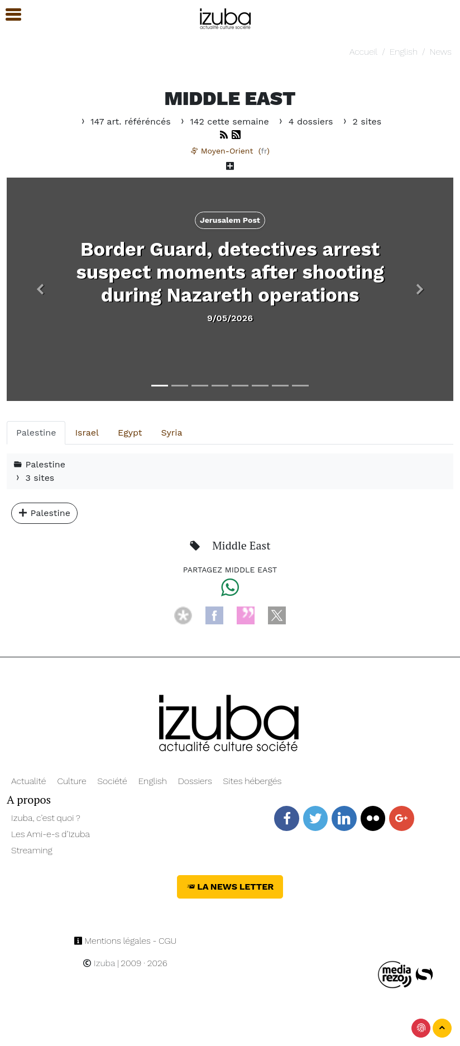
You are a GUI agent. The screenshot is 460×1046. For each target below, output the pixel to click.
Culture (71, 781)
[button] (40, 289)
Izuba (99, 963)
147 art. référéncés (126, 121)
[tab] (36, 433)
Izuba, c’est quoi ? (45, 818)
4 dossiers (306, 121)
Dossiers (195, 781)
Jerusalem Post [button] (230, 220)
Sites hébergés (252, 781)
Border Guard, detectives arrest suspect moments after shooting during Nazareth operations (230, 272)
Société (112, 781)
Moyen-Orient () (230, 150)
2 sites (361, 121)
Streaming (31, 850)
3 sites (33, 477)
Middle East (241, 545)
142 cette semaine (225, 121)
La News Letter (230, 886)
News (440, 51)
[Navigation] (225, 17)
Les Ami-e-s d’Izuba (50, 834)
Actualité (28, 781)
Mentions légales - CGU (125, 940)
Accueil (363, 51)
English (404, 51)
